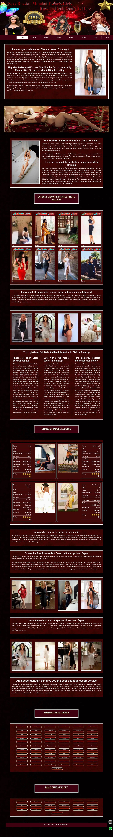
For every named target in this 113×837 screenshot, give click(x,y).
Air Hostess (36, 764)
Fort (78, 734)
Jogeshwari (64, 738)
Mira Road (36, 757)
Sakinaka (22, 749)
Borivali (64, 726)
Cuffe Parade (78, 730)
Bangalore (92, 805)
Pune (78, 753)
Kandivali (92, 738)
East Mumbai (64, 757)
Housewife (78, 764)
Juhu (78, 738)
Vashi (50, 749)
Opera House (78, 745)
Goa (78, 801)
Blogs (95, 37)
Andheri (21, 726)
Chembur (92, 730)
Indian (92, 764)
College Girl (50, 764)
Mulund (21, 745)
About (34, 37)
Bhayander (92, 726)
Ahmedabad (22, 801)
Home (22, 37)
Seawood (50, 753)
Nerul (64, 745)
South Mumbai (92, 757)
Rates (71, 37)
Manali (50, 809)
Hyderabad (64, 805)
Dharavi (50, 734)
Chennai (36, 801)
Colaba (36, 730)
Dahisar (36, 734)
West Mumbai (50, 757)
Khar (22, 742)
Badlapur (92, 753)
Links (107, 37)
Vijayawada (50, 801)
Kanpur (78, 809)
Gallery (46, 37)
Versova (64, 749)
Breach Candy (78, 726)
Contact (83, 37)
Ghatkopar (36, 738)
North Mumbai (78, 757)
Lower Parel (50, 742)
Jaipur (22, 805)
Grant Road (92, 734)
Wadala (36, 753)
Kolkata (36, 805)
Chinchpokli (64, 730)
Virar (22, 753)
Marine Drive (78, 742)
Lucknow (50, 805)
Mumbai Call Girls (57, 768)
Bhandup (50, 726)
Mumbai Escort (57, 813)
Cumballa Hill (50, 730)
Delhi (64, 801)
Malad (92, 742)
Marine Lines (64, 742)
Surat (78, 805)
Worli (64, 753)
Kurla (36, 742)
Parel (92, 745)
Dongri (64, 734)
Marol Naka (22, 757)
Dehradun (92, 801)
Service (59, 37)
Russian (21, 764)
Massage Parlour (64, 764)
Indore (64, 809)
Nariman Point (50, 745)
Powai (50, 738)
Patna (92, 809)
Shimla (36, 809)
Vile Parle (78, 749)
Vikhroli (92, 749)
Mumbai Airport (36, 745)
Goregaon (22, 738)
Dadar (22, 734)
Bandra (36, 726)
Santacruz (36, 749)
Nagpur (21, 809)
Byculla (21, 730)
